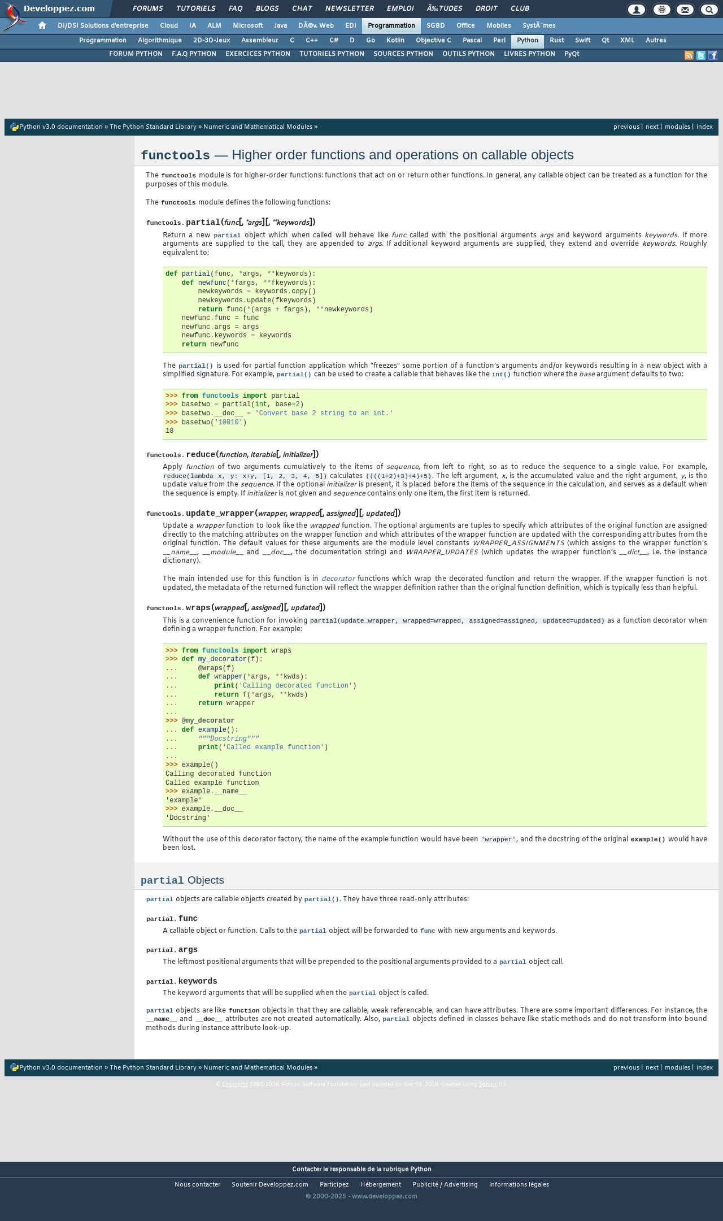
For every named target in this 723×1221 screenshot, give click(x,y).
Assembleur (259, 41)
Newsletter (349, 9)
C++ (312, 41)
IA (192, 26)
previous (626, 127)
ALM (214, 26)
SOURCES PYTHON (403, 54)
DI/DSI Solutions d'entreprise (103, 26)
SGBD (435, 26)
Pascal (472, 41)
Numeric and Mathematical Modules (257, 127)
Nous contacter (197, 1202)
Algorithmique (160, 41)
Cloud (169, 26)
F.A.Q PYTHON (194, 54)
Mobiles (498, 26)
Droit (486, 9)
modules (677, 127)
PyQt (571, 54)
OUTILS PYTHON (468, 54)
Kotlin (395, 41)
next (652, 127)
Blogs (267, 9)
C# (333, 41)
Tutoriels (195, 9)
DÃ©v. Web (316, 26)
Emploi (400, 9)
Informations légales (519, 1202)
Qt (605, 41)
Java (280, 26)
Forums (148, 9)
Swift (582, 41)
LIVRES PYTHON (529, 54)
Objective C (433, 41)
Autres (656, 41)
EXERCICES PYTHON (257, 54)
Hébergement (380, 1202)
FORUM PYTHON (136, 54)
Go (370, 41)
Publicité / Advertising (445, 1202)
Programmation (391, 26)
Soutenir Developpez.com (270, 1202)
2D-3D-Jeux (211, 41)
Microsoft (248, 26)
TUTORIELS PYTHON (331, 54)
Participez (334, 1202)
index (704, 127)
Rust (557, 41)
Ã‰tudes (444, 9)
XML (627, 41)
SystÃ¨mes (539, 26)
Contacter (306, 1186)
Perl (499, 41)
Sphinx (488, 1101)
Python (527, 41)
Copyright (235, 1101)
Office (465, 26)
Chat (302, 9)
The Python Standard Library (153, 127)
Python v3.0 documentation (61, 127)
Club (519, 9)
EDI (350, 26)
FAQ (235, 9)
